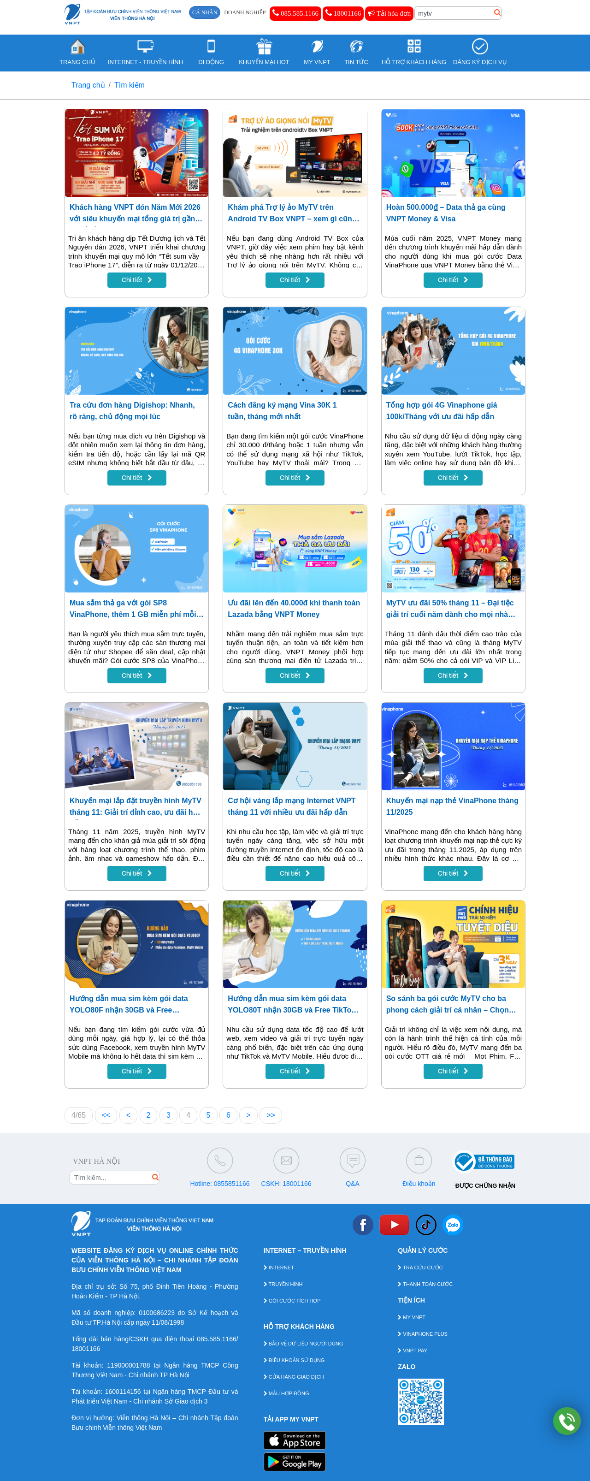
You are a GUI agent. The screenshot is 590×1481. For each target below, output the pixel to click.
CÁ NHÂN (204, 12)
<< (106, 1115)
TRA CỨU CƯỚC (420, 1267)
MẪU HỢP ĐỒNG (286, 1393)
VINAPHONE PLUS (423, 1334)
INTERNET (279, 1267)
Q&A (353, 1183)
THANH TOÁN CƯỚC (425, 1284)
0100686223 (157, 1312)
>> (270, 1115)
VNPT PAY (412, 1350)
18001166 (343, 13)
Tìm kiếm (129, 85)
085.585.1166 (295, 13)
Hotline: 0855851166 (219, 1183)
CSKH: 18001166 (286, 1183)
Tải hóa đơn (389, 13)
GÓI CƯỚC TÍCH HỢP (292, 1300)
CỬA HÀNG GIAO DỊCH (294, 1377)
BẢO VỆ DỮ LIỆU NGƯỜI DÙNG (303, 1343)
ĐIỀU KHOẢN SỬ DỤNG (294, 1360)
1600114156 (123, 1391)
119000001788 (128, 1365)
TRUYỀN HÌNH (283, 1284)
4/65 (78, 1115)
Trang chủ (88, 85)
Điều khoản (418, 1183)
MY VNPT (411, 1317)
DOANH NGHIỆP (245, 12)
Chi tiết (137, 280)
